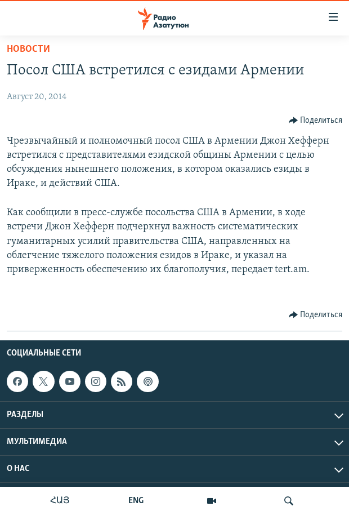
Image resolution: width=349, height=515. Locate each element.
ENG (136, 500)
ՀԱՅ (60, 500)
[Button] (316, 120)
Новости (28, 49)
